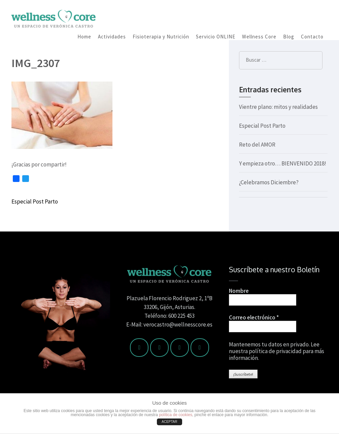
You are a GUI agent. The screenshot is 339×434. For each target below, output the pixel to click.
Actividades (112, 36)
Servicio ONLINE (215, 36)
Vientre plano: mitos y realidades (278, 107)
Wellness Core (259, 36)
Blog (288, 36)
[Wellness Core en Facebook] (139, 347)
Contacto (312, 36)
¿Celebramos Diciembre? (269, 182)
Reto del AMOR (257, 144)
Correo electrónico (254, 317)
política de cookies (175, 414)
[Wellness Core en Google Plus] (200, 347)
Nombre (239, 290)
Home (84, 36)
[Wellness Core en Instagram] (179, 347)
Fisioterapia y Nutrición (161, 36)
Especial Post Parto (34, 201)
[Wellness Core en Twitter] (159, 347)
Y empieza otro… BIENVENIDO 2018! (282, 163)
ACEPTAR (169, 422)
